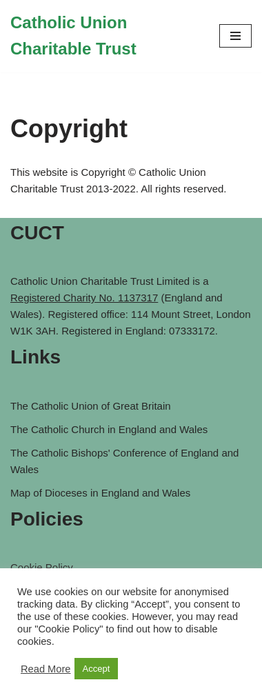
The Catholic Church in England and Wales (109, 429)
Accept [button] (96, 668)
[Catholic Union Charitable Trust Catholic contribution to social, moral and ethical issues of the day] (104, 36)
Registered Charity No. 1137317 (84, 297)
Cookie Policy (41, 567)
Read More (46, 668)
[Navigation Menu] (235, 36)
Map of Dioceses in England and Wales (100, 493)
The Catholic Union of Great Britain (90, 406)
